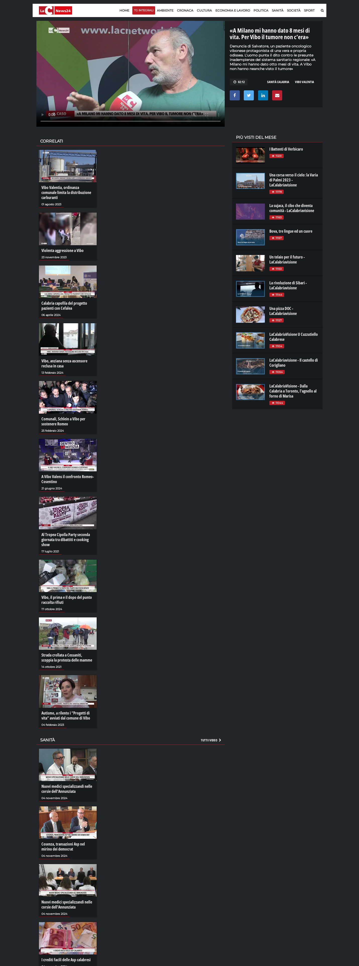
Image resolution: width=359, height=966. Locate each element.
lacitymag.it (289, 890)
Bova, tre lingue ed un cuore (290, 231)
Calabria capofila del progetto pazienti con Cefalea (64, 305)
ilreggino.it (288, 895)
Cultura (204, 10)
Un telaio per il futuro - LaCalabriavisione (287, 259)
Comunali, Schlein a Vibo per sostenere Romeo (63, 421)
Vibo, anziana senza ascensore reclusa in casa (64, 363)
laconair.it (243, 900)
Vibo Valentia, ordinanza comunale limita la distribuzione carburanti (66, 192)
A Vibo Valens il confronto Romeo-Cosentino (67, 479)
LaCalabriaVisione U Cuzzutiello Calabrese (293, 337)
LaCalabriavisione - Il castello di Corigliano (293, 362)
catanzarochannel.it (296, 910)
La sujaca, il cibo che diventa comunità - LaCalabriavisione (291, 208)
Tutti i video (211, 740)
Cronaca (185, 10)
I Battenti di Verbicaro (286, 149)
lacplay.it (242, 890)
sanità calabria (278, 82)
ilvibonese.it (289, 905)
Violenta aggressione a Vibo (62, 250)
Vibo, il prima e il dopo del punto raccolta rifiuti (66, 600)
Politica (261, 10)
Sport (309, 10)
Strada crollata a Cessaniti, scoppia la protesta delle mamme (66, 657)
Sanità (277, 10)
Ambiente (165, 10)
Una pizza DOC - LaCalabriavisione (283, 311)
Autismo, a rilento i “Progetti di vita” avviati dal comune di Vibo (65, 715)
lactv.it (241, 895)
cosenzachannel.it (294, 900)
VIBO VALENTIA (304, 82)
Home (124, 10)
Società (294, 10)
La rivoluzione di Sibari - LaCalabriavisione (288, 285)
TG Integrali (143, 10)
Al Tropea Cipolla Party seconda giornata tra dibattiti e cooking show (65, 539)
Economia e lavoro (232, 10)
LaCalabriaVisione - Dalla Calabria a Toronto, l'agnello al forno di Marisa (293, 391)
